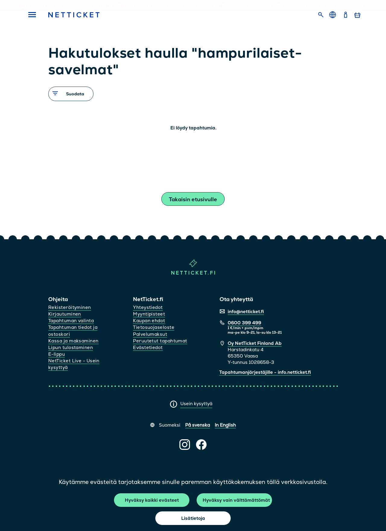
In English (225, 425)
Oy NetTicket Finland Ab (255, 343)
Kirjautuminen (64, 314)
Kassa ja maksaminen (73, 341)
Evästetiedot (148, 347)
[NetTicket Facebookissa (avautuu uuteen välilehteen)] (201, 444)
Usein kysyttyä (196, 403)
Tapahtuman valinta (71, 320)
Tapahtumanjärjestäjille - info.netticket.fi (265, 372)
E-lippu (56, 354)
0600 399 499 (244, 323)
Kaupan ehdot (149, 320)
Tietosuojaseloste (153, 327)
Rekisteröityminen (69, 307)
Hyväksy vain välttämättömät (236, 500)
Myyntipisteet (149, 314)
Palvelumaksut (150, 334)
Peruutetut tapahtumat (160, 341)
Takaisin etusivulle (193, 199)
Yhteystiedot (148, 307)
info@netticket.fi (246, 311)
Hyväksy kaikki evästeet (152, 500)
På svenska (197, 425)
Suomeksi (169, 425)
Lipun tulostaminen (70, 347)
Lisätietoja (193, 518)
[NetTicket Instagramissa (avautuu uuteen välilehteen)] (184, 444)
